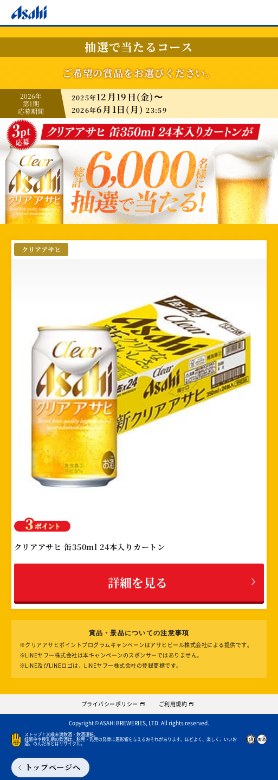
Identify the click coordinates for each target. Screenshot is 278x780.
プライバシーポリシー (109, 704)
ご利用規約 (173, 704)
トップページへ (53, 767)
